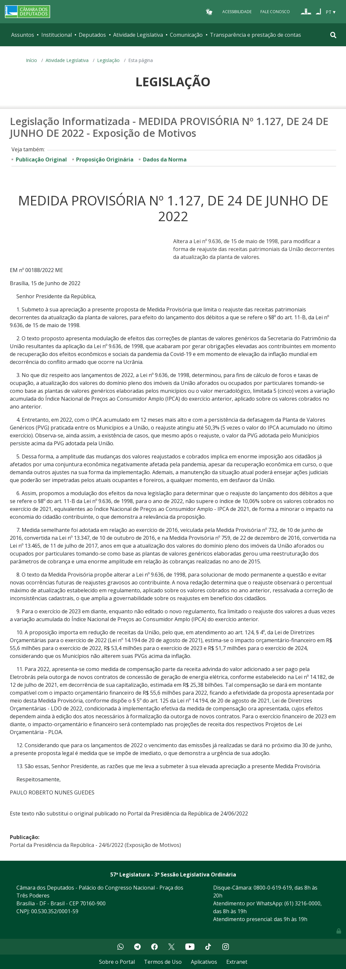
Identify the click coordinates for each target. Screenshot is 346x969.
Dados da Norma (165, 159)
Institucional (56, 34)
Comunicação (186, 34)
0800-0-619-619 (273, 887)
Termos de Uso (163, 961)
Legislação (108, 60)
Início (31, 60)
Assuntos (22, 34)
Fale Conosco (275, 11)
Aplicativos (204, 961)
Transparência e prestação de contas (255, 34)
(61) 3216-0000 (302, 903)
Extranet (236, 961)
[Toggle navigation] (333, 35)
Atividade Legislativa (138, 34)
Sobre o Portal (117, 961)
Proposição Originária (104, 159)
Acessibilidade (237, 11)
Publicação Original (41, 159)
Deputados (92, 34)
